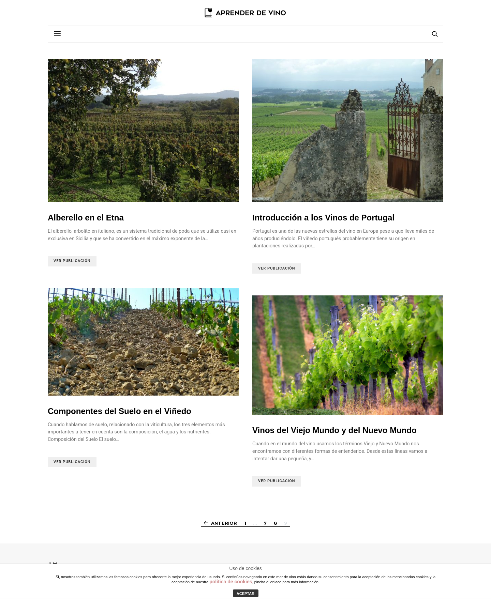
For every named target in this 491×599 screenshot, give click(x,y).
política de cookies (230, 581)
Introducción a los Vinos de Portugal (323, 217)
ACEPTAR (245, 594)
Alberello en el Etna (86, 217)
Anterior (224, 523)
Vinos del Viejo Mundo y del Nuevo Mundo (334, 430)
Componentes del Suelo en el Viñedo (119, 411)
